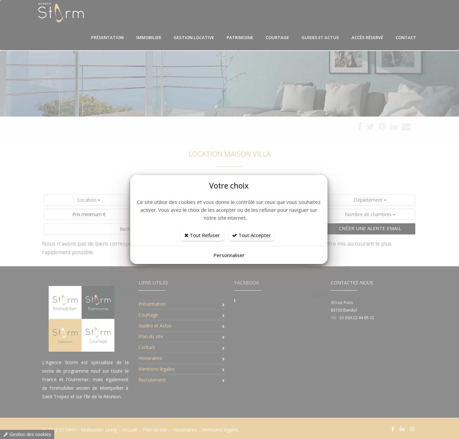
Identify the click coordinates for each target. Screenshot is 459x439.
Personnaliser (229, 255)
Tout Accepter (251, 235)
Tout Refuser (202, 235)
